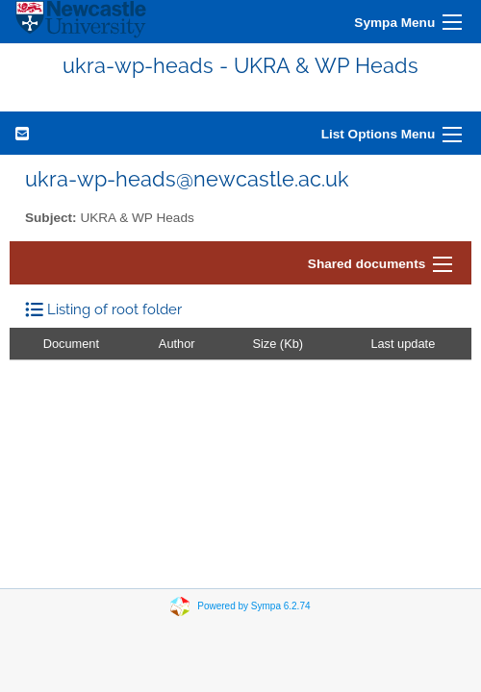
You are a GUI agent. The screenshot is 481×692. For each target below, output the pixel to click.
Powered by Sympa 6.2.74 (253, 606)
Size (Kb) (277, 343)
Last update (402, 343)
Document (71, 343)
